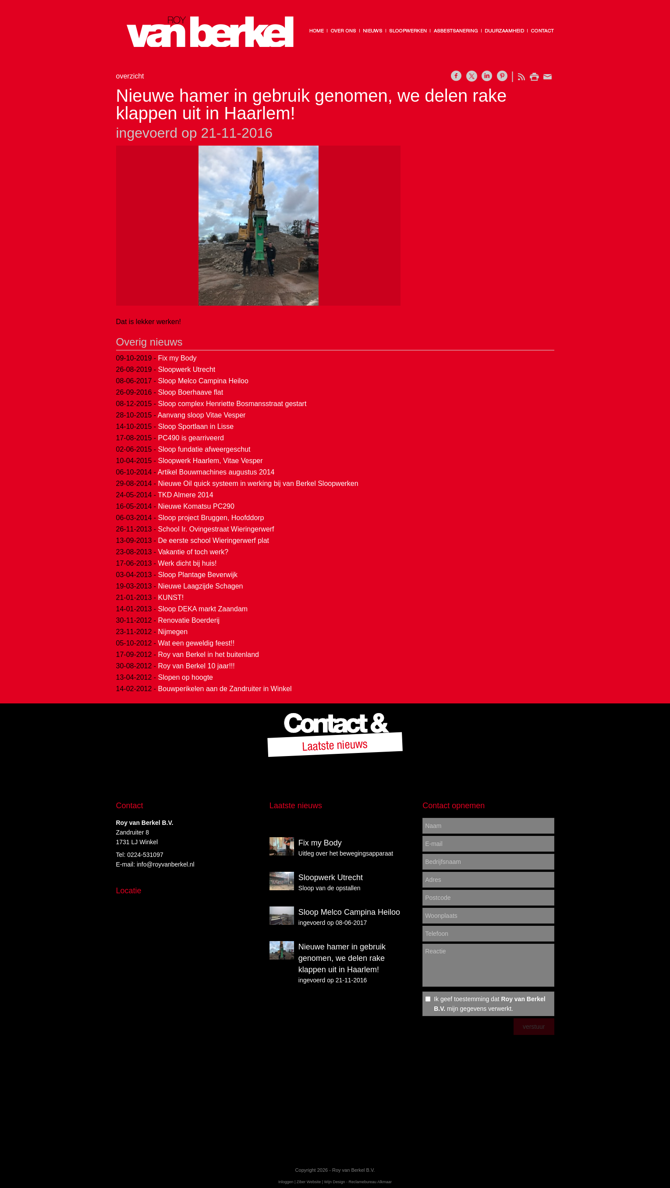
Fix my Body (177, 358)
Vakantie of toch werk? (193, 552)
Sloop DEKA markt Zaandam (203, 609)
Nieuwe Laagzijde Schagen (200, 586)
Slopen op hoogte (185, 677)
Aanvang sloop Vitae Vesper (202, 415)
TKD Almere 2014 (185, 495)
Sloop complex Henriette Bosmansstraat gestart (232, 403)
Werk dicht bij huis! (187, 563)
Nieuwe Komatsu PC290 (196, 506)
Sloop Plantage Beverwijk (198, 574)
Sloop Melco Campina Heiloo (203, 381)
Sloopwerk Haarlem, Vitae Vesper (210, 460)
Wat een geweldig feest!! (196, 643)
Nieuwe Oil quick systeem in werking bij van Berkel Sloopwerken (258, 483)
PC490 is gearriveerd (191, 438)
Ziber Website (309, 1182)
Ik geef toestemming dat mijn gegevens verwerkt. (489, 1003)
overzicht (130, 76)
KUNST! (171, 597)
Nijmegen (173, 631)
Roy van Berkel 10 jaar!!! (196, 666)
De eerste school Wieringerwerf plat (213, 540)
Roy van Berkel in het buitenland (208, 654)
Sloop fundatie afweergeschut (204, 449)
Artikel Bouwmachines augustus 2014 (216, 472)
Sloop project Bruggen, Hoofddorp (211, 517)
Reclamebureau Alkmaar (370, 1182)
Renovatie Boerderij (189, 620)
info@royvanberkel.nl (166, 864)
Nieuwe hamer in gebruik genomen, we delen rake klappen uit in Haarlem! (342, 958)
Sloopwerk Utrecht (187, 369)
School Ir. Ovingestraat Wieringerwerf (216, 529)
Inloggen (286, 1182)
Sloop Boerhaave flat (190, 392)
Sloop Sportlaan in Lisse (196, 426)
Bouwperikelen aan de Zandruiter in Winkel (225, 688)
